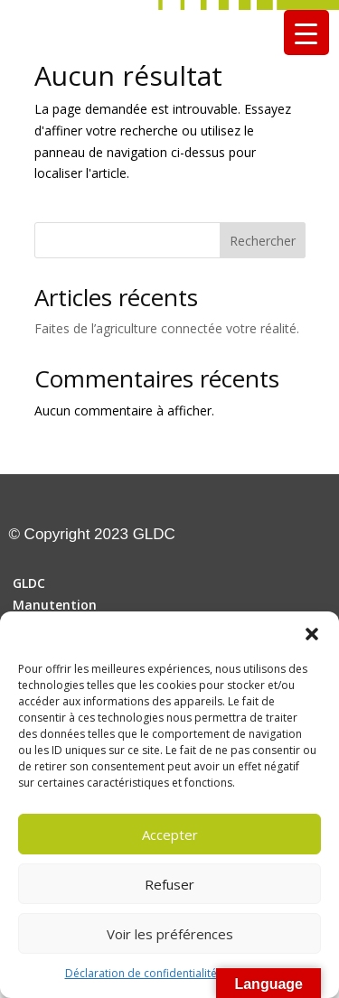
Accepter (170, 834)
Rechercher (263, 240)
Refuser (169, 884)
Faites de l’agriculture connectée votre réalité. (166, 328)
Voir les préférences (170, 934)
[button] (312, 634)
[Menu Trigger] (306, 32)
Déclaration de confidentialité (141, 973)
